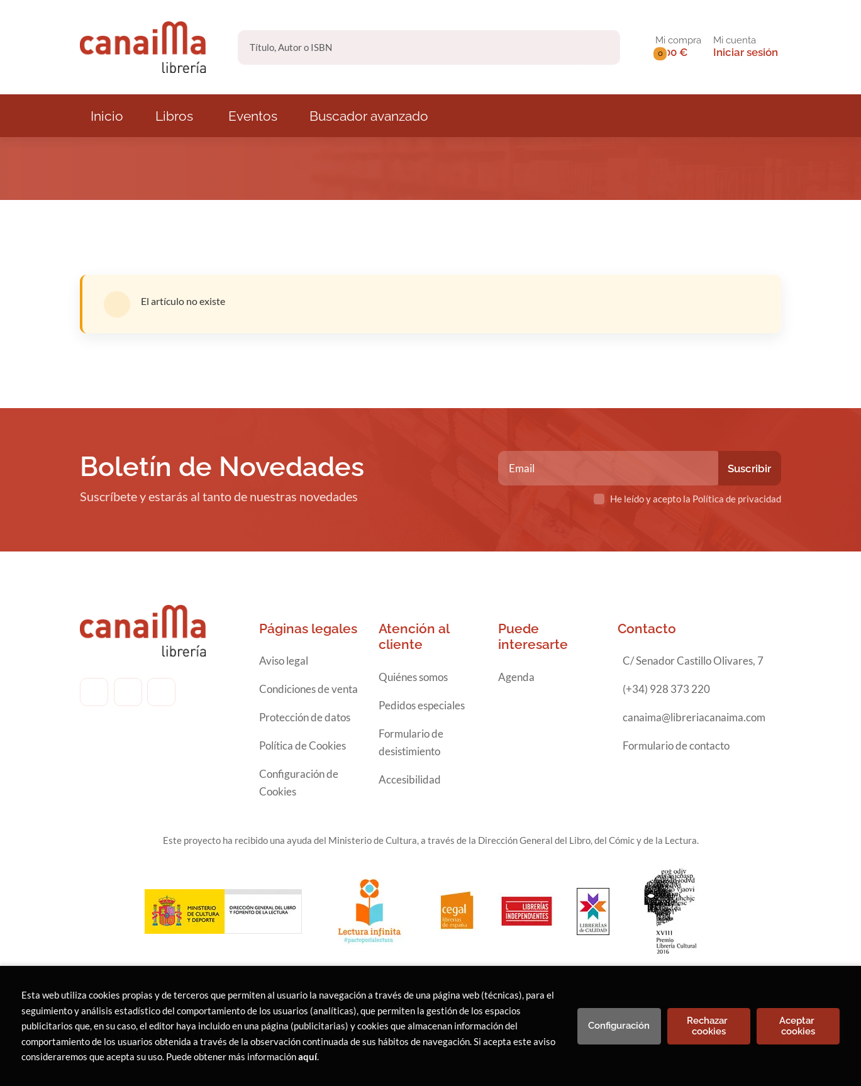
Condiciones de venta (308, 688)
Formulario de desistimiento (411, 742)
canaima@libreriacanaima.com (694, 717)
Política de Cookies (302, 745)
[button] (678, 47)
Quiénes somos (413, 677)
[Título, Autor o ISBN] (408, 47)
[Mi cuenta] (745, 47)
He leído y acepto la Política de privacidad (695, 498)
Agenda (516, 677)
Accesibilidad (410, 779)
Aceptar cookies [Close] (798, 1026)
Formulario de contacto (676, 745)
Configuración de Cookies (298, 782)
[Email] (609, 468)
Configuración (619, 1025)
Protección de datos (304, 717)
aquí (307, 1056)
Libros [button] (174, 116)
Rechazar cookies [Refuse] (708, 1026)
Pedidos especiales (422, 705)
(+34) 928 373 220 (666, 688)
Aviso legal (283, 660)
